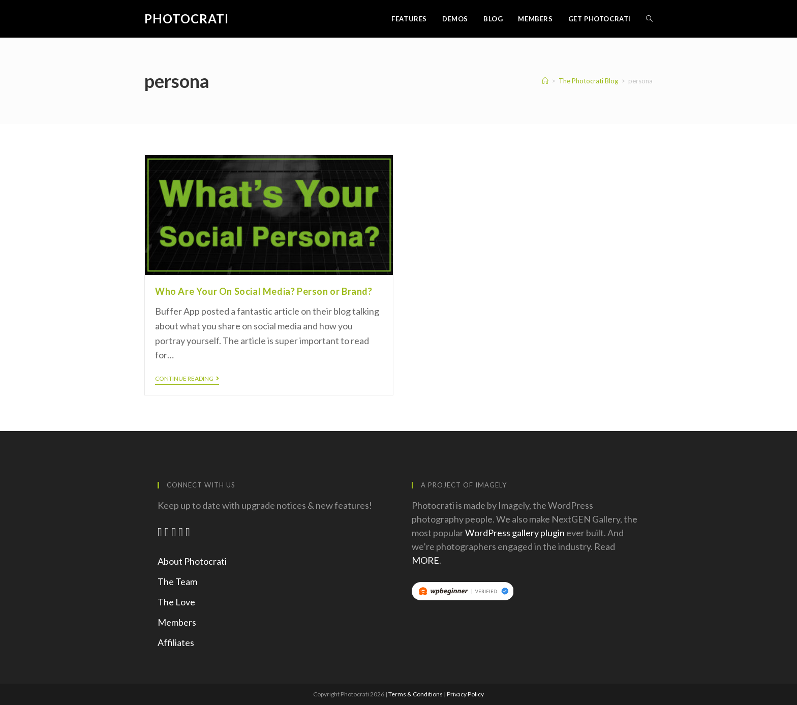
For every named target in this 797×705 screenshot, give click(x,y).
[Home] (545, 81)
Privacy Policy (465, 694)
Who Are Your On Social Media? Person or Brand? (264, 291)
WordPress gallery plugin (515, 532)
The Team (177, 581)
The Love (176, 601)
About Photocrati (192, 561)
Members (177, 622)
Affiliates (176, 642)
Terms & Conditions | (417, 694)
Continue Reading (187, 378)
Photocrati (186, 18)
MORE (425, 560)
